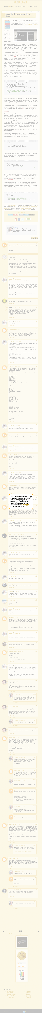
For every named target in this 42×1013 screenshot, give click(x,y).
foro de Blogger (25, 504)
